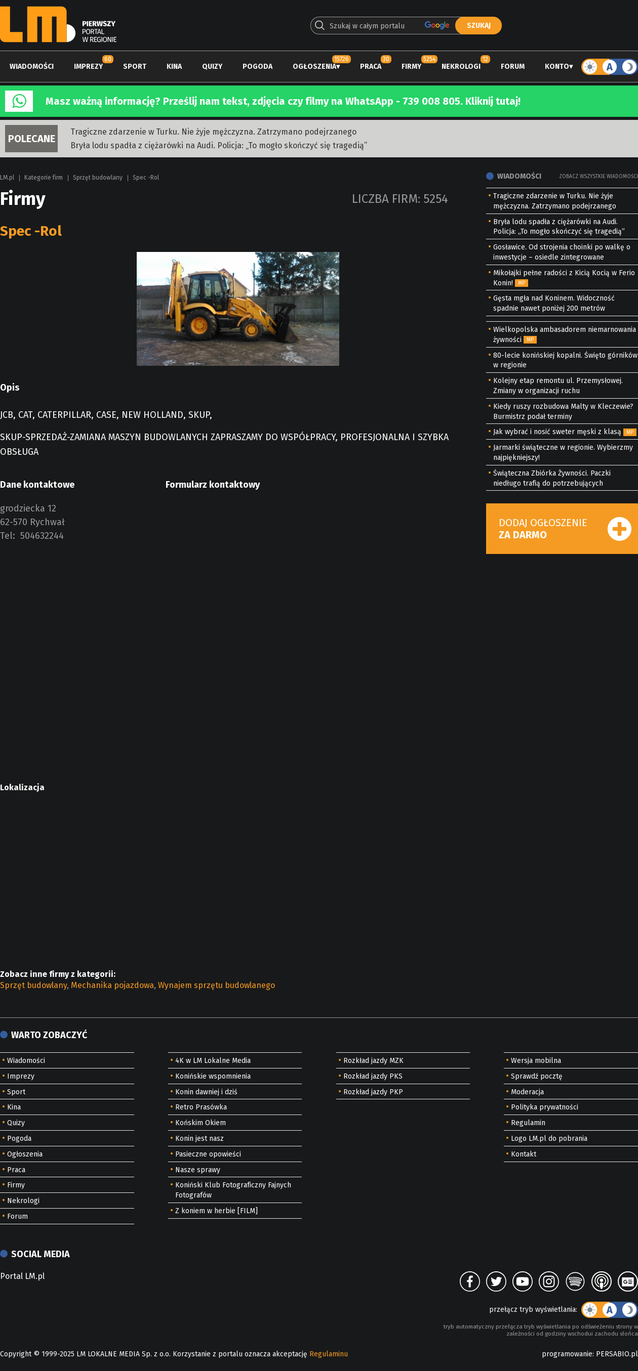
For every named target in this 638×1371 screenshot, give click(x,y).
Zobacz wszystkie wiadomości (598, 177)
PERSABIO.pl (617, 1354)
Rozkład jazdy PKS (373, 1076)
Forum (513, 66)
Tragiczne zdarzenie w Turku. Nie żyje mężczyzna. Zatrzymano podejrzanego (213, 132)
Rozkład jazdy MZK (373, 1060)
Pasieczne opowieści (208, 1154)
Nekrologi (461, 66)
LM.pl (7, 177)
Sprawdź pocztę (537, 1076)
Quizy (212, 66)
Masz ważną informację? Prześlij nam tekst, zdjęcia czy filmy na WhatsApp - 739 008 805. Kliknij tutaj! (283, 101)
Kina (174, 66)
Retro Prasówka (201, 1107)
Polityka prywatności (544, 1107)
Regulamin (528, 1123)
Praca (370, 66)
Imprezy (88, 66)
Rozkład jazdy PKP (373, 1092)
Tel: (7, 535)
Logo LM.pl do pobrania (549, 1138)
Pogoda (257, 66)
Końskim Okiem (200, 1123)
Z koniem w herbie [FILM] (216, 1211)
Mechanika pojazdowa (112, 985)
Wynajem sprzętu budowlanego (216, 985)
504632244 (42, 535)
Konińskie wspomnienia (213, 1076)
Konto (557, 66)
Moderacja (527, 1092)
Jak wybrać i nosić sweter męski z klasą (557, 431)
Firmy (411, 66)
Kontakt (523, 1154)
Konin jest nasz (199, 1138)
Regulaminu (328, 1354)
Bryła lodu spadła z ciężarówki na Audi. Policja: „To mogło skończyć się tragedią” (218, 145)
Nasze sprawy (197, 1170)
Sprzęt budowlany (98, 177)
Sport (134, 66)
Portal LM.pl (22, 1276)
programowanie (567, 1354)
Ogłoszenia (314, 66)
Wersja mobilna (536, 1060)
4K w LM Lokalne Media (213, 1060)
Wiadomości (32, 66)
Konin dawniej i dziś (206, 1092)
